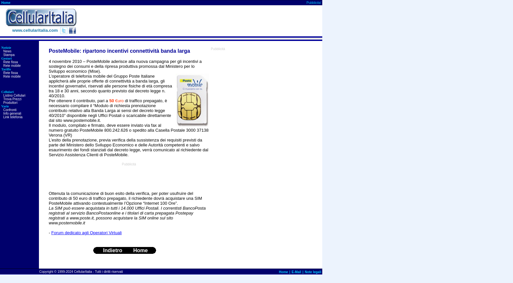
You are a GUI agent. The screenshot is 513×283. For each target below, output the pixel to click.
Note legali (313, 272)
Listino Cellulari (14, 95)
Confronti (10, 110)
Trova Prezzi (12, 99)
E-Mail (296, 272)
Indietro (112, 250)
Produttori (10, 102)
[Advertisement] (203, 21)
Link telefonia (13, 117)
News (7, 51)
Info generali (12, 113)
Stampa (8, 55)
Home (5, 3)
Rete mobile (12, 65)
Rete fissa (10, 62)
